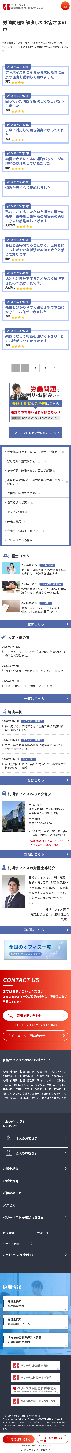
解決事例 (8, 1233)
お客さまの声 (11, 1244)
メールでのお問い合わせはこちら (36, 432)
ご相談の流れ (12, 1193)
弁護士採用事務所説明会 (16, 1303)
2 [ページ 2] (35, 368)
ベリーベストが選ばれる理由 (23, 1217)
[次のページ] (55, 368)
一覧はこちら (34, 624)
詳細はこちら (34, 854)
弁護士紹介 (10, 1168)
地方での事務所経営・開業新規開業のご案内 (24, 1339)
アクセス (9, 1205)
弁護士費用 (10, 1181)
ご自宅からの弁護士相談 (18, 1254)
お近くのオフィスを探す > (35, 1449)
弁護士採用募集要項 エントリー (20, 1321)
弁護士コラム (45, 1233)
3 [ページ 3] (45, 368)
